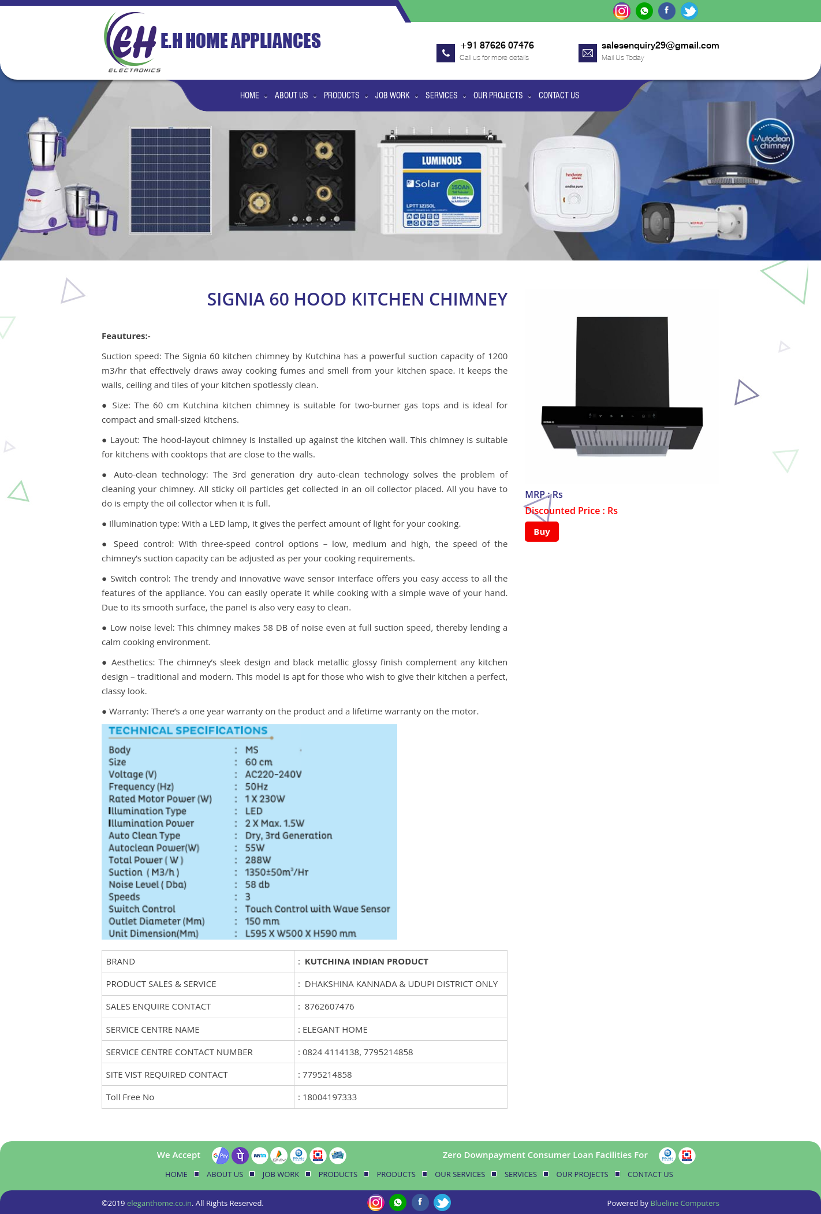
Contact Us (559, 95)
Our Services (460, 1174)
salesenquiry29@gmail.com (660, 45)
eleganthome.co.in (159, 1203)
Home (249, 95)
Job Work (392, 95)
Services (442, 95)
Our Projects (498, 95)
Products (342, 95)
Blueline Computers (684, 1203)
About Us (291, 95)
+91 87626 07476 (497, 45)
